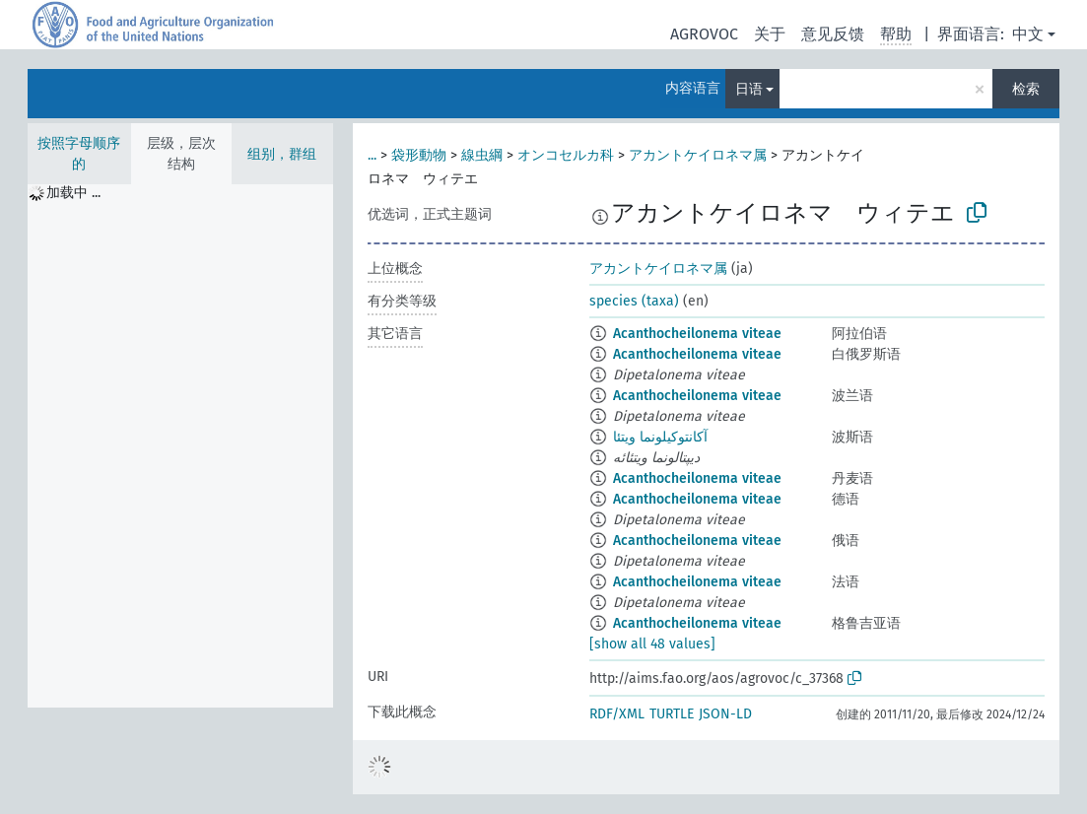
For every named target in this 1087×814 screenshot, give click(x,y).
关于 (769, 34)
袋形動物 (418, 155)
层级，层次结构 (181, 153)
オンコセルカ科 (565, 155)
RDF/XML (617, 714)
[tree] (180, 446)
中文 (1028, 34)
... (372, 155)
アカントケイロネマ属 (698, 155)
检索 (1026, 89)
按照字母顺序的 (78, 153)
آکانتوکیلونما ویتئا (660, 437)
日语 (749, 89)
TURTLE (671, 714)
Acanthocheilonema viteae (697, 333)
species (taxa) (634, 301)
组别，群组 (281, 154)
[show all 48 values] (652, 644)
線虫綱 (482, 155)
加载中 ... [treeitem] (73, 192)
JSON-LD (725, 714)
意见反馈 (832, 34)
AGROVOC (704, 34)
